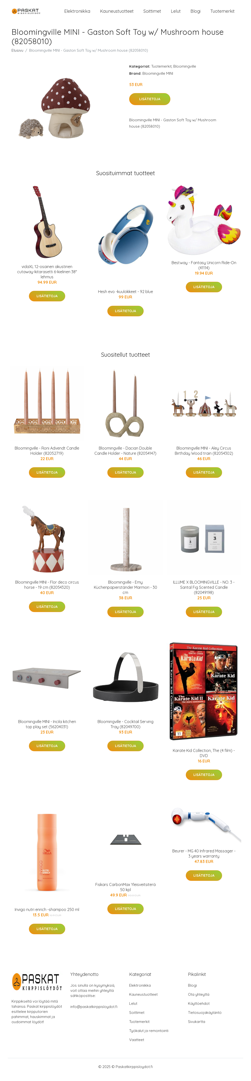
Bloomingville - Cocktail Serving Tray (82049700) (125, 730)
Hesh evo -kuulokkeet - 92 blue (125, 297)
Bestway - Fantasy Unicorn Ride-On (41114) (204, 271)
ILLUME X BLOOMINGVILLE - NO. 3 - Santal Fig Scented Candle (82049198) (204, 593)
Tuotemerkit (222, 14)
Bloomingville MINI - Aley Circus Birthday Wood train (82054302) (204, 457)
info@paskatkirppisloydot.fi (93, 1012)
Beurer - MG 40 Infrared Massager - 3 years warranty (204, 859)
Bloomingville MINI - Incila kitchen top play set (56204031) (47, 730)
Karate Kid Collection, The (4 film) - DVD (204, 759)
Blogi (195, 14)
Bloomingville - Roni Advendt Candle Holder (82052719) (47, 457)
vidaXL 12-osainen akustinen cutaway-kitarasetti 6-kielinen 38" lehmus (47, 277)
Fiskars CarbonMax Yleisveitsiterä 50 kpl (125, 893)
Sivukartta (196, 1027)
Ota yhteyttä (198, 1000)
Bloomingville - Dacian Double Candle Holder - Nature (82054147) (125, 457)
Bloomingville (184, 72)
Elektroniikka (77, 14)
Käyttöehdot (199, 1009)
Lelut (176, 14)
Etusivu (17, 56)
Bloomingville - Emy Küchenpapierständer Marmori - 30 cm (125, 593)
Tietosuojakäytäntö (205, 1018)
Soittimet (152, 14)
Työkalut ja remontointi (148, 1036)
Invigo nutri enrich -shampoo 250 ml (47, 915)
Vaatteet (136, 1045)
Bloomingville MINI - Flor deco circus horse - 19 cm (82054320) (47, 591)
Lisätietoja (149, 105)
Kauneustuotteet (117, 14)
